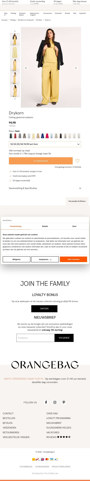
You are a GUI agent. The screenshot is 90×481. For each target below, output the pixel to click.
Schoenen (58, 13)
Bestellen (9, 418)
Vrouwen (4, 20)
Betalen (7, 422)
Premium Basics (22, 14)
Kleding (13, 13)
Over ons (52, 413)
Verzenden (9, 427)
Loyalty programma (58, 418)
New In (5, 14)
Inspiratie (82, 13)
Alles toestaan (73, 259)
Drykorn (48, 20)
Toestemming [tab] (15, 226)
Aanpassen (45, 259)
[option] (15, 39)
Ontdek (44, 308)
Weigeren (16, 259)
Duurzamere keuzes (58, 427)
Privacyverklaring (61, 466)
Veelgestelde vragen (16, 437)
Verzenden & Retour (77, 201)
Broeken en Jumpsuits (26, 20)
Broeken (39, 20)
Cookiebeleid (26, 466)
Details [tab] (45, 226)
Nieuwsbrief (54, 422)
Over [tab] (74, 226)
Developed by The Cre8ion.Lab (45, 473)
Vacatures (52, 432)
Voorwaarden (42, 466)
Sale (74, 13)
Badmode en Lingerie (34, 14)
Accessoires (47, 13)
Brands (67, 13)
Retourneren (11, 432)
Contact (8, 413)
